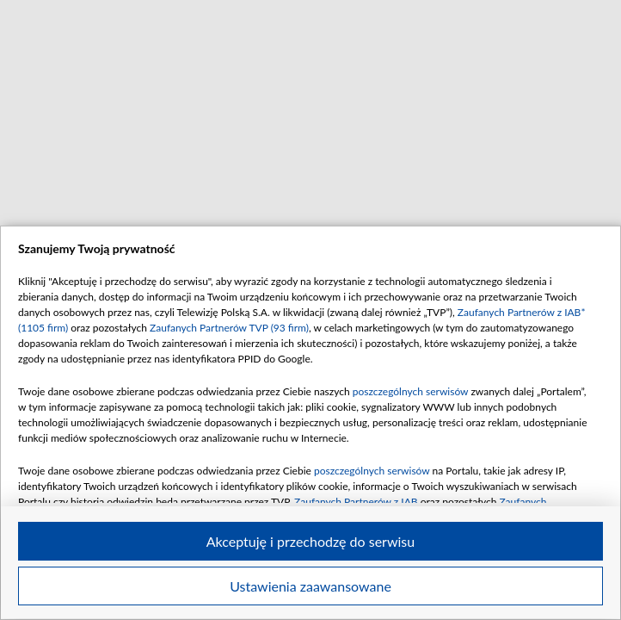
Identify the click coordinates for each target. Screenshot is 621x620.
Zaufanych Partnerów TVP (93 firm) (229, 327)
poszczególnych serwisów (411, 391)
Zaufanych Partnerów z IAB (356, 501)
